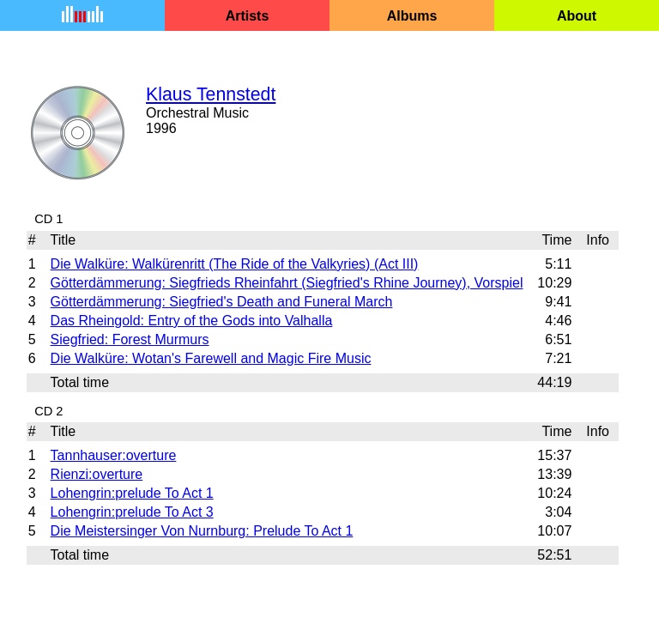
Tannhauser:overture (114, 455)
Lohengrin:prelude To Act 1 (132, 493)
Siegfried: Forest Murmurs (130, 339)
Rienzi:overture (97, 474)
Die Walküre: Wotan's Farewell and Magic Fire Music (211, 358)
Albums (412, 16)
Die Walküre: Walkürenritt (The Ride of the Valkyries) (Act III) (235, 264)
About (576, 16)
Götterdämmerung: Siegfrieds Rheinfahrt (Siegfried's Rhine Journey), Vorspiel (287, 283)
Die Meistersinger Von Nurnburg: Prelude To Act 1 (202, 531)
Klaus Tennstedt (210, 94)
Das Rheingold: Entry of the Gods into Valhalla (192, 320)
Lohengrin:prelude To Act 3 (132, 512)
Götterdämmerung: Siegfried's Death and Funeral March (222, 301)
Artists (247, 16)
